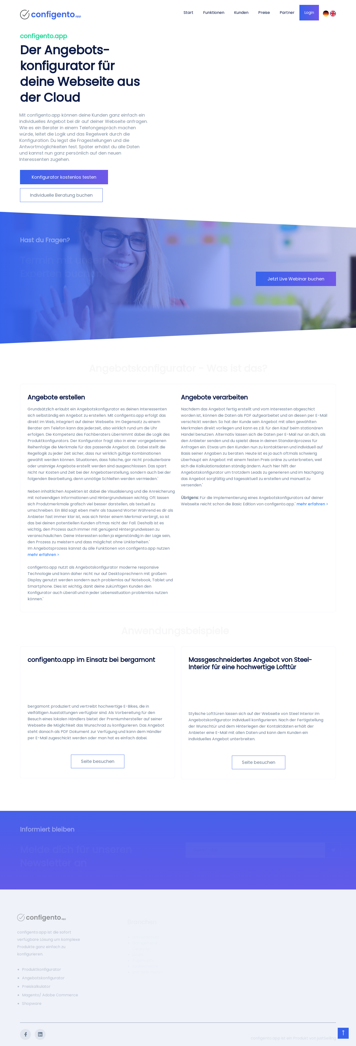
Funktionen (213, 12)
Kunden (241, 12)
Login (309, 12)
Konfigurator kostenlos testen (64, 177)
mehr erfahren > (43, 554)
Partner (287, 12)
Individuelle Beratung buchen (61, 195)
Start (188, 12)
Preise (264, 12)
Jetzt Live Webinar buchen (295, 279)
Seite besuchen (97, 761)
